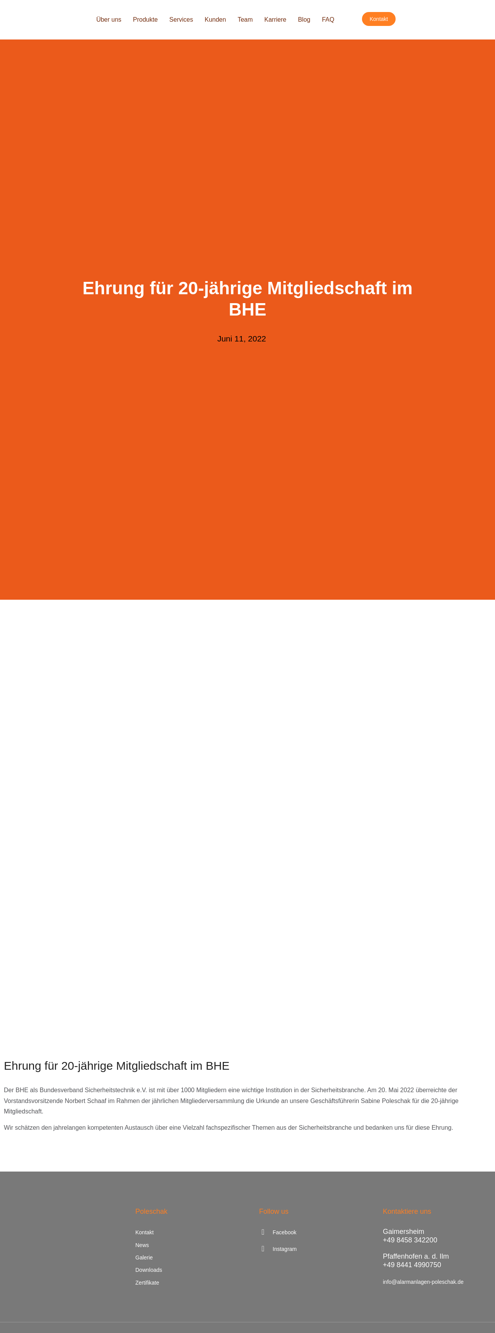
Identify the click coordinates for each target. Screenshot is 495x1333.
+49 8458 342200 (410, 1240)
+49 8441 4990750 (412, 1265)
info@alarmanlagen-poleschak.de (423, 1282)
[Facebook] (309, 1232)
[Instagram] (309, 1249)
